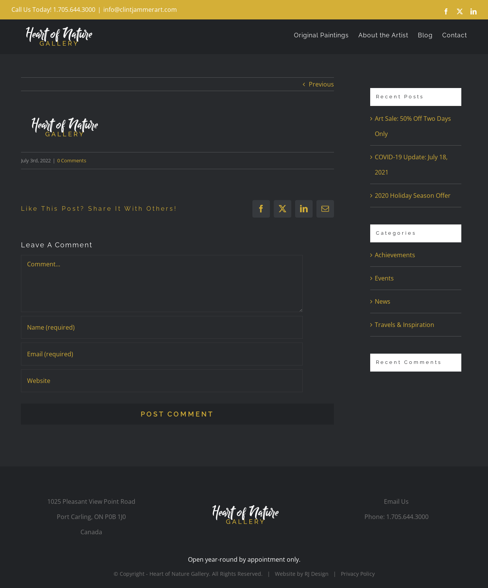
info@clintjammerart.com (140, 9)
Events (384, 278)
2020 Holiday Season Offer (413, 195)
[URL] (162, 380)
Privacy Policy (358, 573)
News (382, 301)
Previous (321, 84)
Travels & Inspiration (404, 324)
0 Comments (71, 160)
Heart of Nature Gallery (179, 573)
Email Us (396, 501)
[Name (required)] (162, 327)
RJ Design (317, 573)
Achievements (395, 255)
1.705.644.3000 (407, 517)
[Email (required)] (162, 354)
